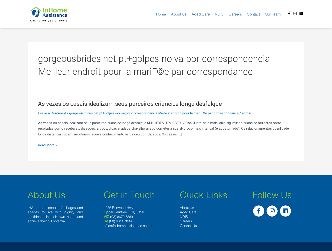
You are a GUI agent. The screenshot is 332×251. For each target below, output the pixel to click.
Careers (235, 14)
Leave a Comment (52, 113)
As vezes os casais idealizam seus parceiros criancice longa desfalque (130, 103)
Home (161, 14)
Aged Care (201, 14)
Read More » (47, 145)
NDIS (219, 14)
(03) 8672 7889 (121, 216)
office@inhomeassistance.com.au (129, 225)
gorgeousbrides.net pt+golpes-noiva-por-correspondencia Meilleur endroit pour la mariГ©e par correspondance (154, 113)
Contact (253, 14)
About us (179, 14)
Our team (273, 14)
